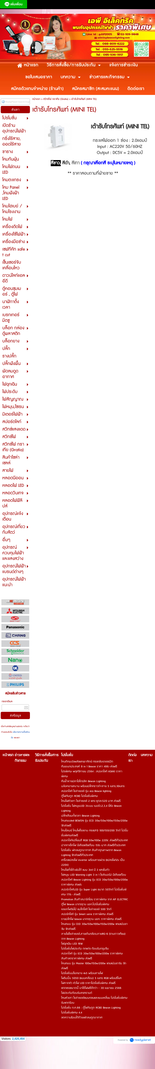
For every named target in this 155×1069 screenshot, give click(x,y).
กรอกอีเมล (7, 701)
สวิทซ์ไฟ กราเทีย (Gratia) (55, 99)
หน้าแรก (36, 99)
